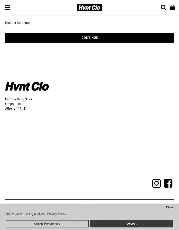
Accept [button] (131, 223)
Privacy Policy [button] (56, 214)
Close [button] (170, 207)
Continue (89, 38)
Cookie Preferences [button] (47, 223)
